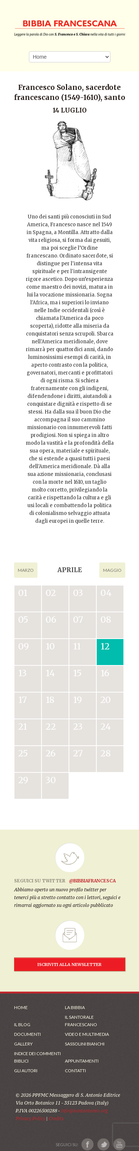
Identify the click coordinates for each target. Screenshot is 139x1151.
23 (78, 726)
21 (22, 726)
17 (22, 699)
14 (50, 673)
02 (51, 592)
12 (105, 646)
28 (105, 753)
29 (23, 780)
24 (105, 726)
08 (105, 619)
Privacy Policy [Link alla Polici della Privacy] (30, 1118)
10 (50, 646)
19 (77, 699)
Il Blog (22, 1024)
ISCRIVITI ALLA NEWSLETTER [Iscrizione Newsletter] (69, 964)
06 (51, 619)
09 (23, 646)
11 (77, 646)
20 (105, 699)
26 (51, 753)
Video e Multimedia (87, 1034)
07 (78, 619)
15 (77, 673)
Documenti (27, 1034)
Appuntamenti (82, 1061)
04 (106, 592)
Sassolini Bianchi (85, 1044)
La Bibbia (75, 1007)
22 (51, 726)
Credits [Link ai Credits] (56, 1118)
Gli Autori (25, 1070)
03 (78, 592)
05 (23, 619)
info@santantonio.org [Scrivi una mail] (84, 1110)
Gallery (23, 1044)
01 (22, 592)
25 (23, 753)
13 (22, 673)
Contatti (75, 1070)
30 (51, 780)
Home (21, 1007)
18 (50, 699)
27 (78, 753)
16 (104, 673)
